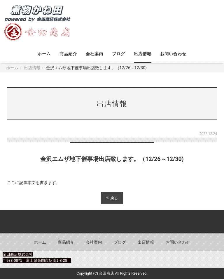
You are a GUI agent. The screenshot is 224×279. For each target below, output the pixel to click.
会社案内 (94, 53)
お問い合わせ (173, 53)
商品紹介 (68, 53)
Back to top (112, 221)
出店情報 (142, 53)
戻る (112, 197)
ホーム (44, 53)
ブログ (118, 53)
